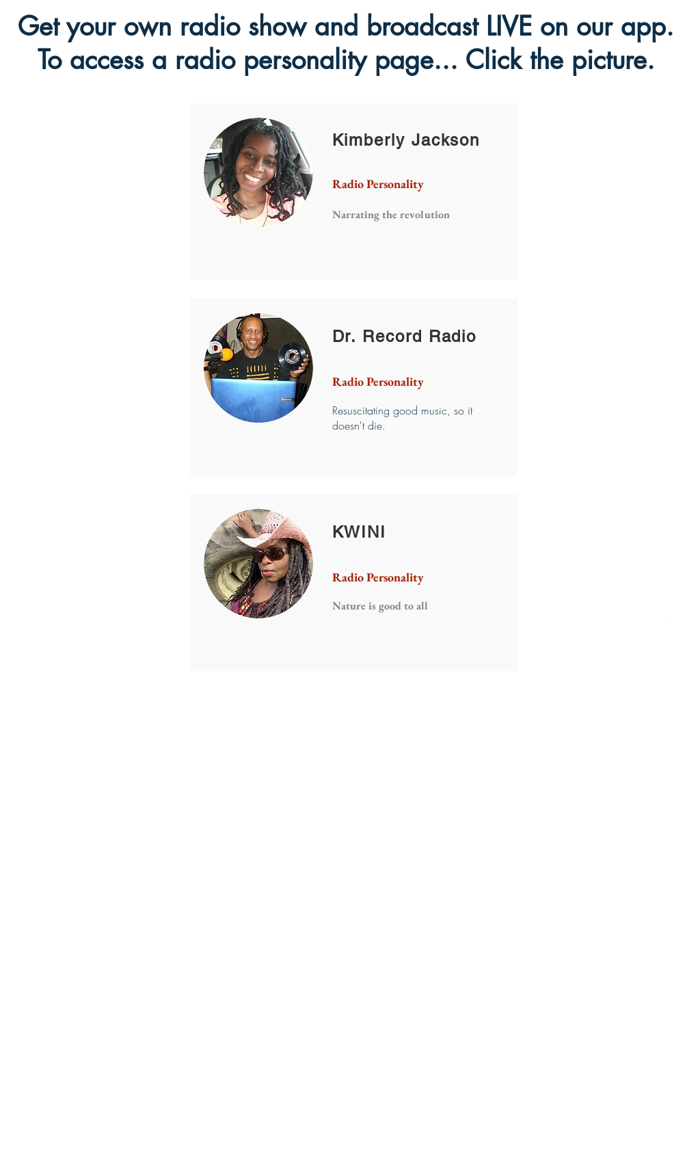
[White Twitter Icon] (664, 564)
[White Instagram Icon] (664, 618)
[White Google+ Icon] (664, 591)
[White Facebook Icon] (664, 538)
